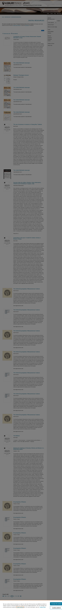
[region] (31, 605)
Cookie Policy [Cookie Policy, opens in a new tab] (43, 607)
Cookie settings (20, 607)
